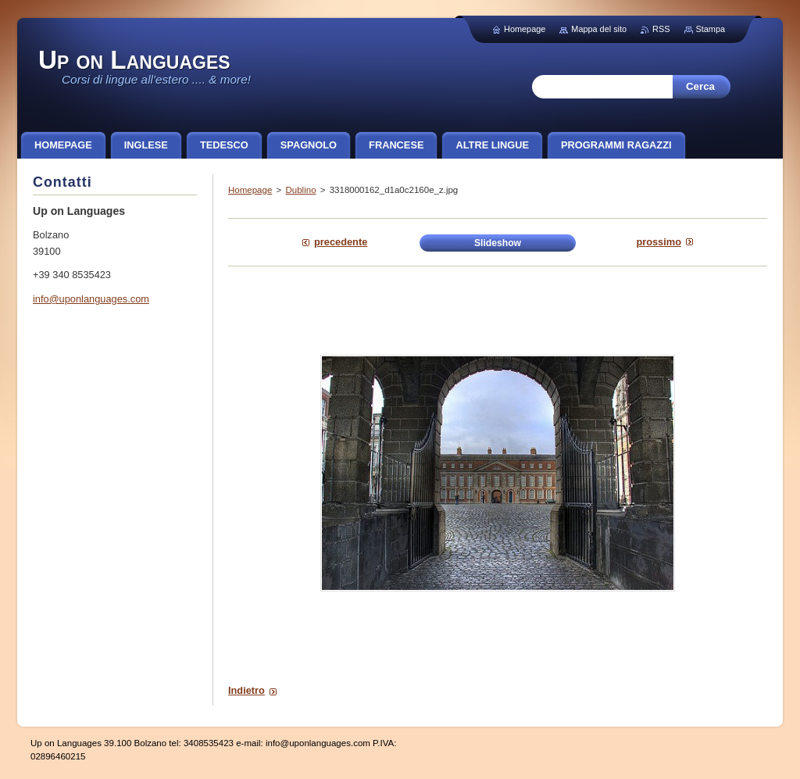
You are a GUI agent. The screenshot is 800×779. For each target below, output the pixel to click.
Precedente (340, 242)
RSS (661, 29)
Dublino (300, 190)
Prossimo (658, 242)
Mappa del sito (599, 29)
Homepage (250, 190)
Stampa (710, 29)
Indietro (246, 690)
